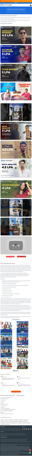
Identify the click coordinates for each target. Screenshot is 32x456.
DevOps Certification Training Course (10, 439)
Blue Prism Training (15, 421)
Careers (13, 433)
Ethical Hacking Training (7, 424)
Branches (7, 433)
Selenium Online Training (24, 439)
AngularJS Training (25, 421)
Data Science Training (20, 421)
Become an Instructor (22, 433)
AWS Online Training (2, 439)
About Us (1, 433)
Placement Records (16, 1)
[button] (2, 346)
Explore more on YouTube (21, 256)
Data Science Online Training (3, 440)
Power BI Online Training (3, 441)
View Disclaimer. (17, 454)
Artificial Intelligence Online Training (26, 441)
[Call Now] (30, 450)
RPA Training (11, 421)
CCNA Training (2, 424)
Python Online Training (18, 439)
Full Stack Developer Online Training (17, 441)
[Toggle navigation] (30, 5)
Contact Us (10, 433)
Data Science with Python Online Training (13, 440)
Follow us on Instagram (10, 256)
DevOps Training (2, 421)
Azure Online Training (9, 441)
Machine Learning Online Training (22, 440)
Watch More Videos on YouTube (15, 391)
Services (4, 433)
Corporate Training (17, 433)
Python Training (6, 421)
